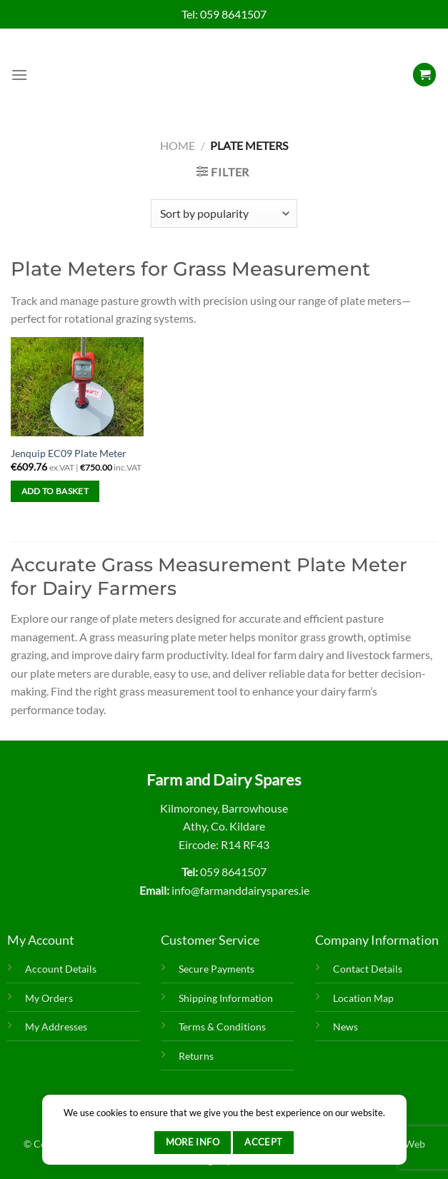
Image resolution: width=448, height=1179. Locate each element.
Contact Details (367, 969)
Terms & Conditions (222, 1026)
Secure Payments (216, 969)
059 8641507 (233, 14)
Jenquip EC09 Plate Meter (68, 453)
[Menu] (19, 74)
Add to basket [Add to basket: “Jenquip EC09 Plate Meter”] (55, 491)
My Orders (49, 998)
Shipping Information (226, 998)
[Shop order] (224, 213)
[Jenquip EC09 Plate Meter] (77, 387)
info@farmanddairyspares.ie (240, 890)
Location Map (363, 998)
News (345, 1026)
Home (177, 145)
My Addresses (56, 1026)
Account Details (60, 969)
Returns (196, 1056)
